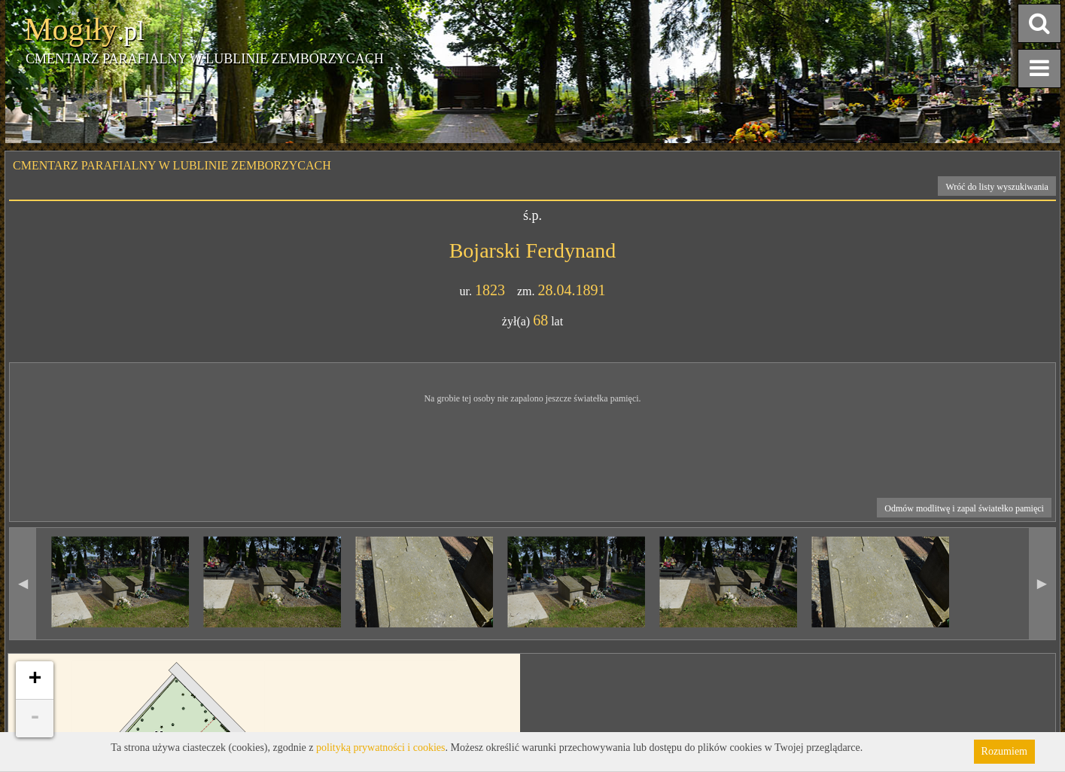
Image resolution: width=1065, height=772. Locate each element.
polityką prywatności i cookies (380, 747)
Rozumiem (1004, 751)
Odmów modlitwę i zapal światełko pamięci (964, 508)
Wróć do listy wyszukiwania (996, 187)
